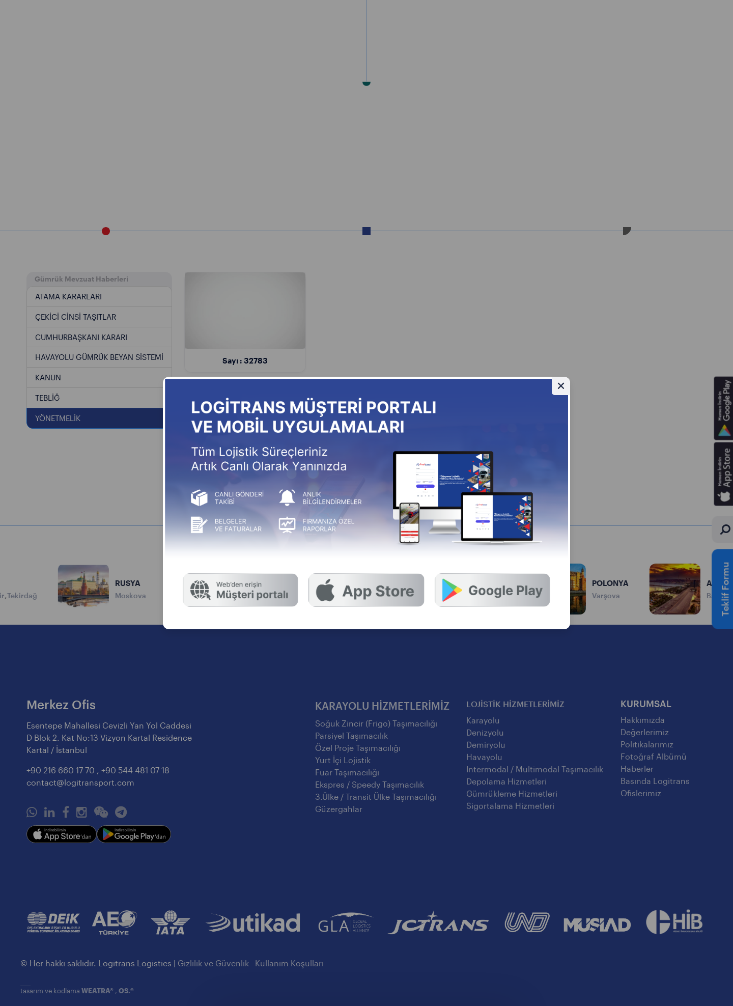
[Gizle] (561, 386)
